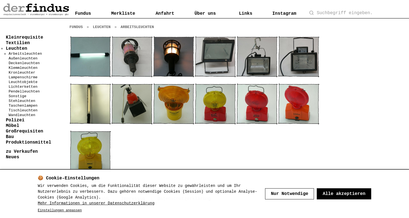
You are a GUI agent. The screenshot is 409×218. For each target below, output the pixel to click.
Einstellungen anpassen (60, 210)
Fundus (83, 13)
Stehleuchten (22, 101)
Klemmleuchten (23, 68)
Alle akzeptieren (344, 193)
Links (245, 13)
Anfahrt (165, 13)
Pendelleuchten (24, 91)
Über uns (205, 13)
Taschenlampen (23, 106)
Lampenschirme (23, 77)
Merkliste (123, 13)
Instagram (284, 13)
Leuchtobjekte (23, 82)
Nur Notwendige (289, 193)
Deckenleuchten (24, 63)
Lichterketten (23, 87)
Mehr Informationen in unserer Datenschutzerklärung (96, 203)
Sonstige (17, 96)
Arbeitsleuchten (25, 54)
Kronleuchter (22, 73)
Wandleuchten (22, 115)
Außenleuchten (23, 58)
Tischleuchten (23, 110)
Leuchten (102, 27)
